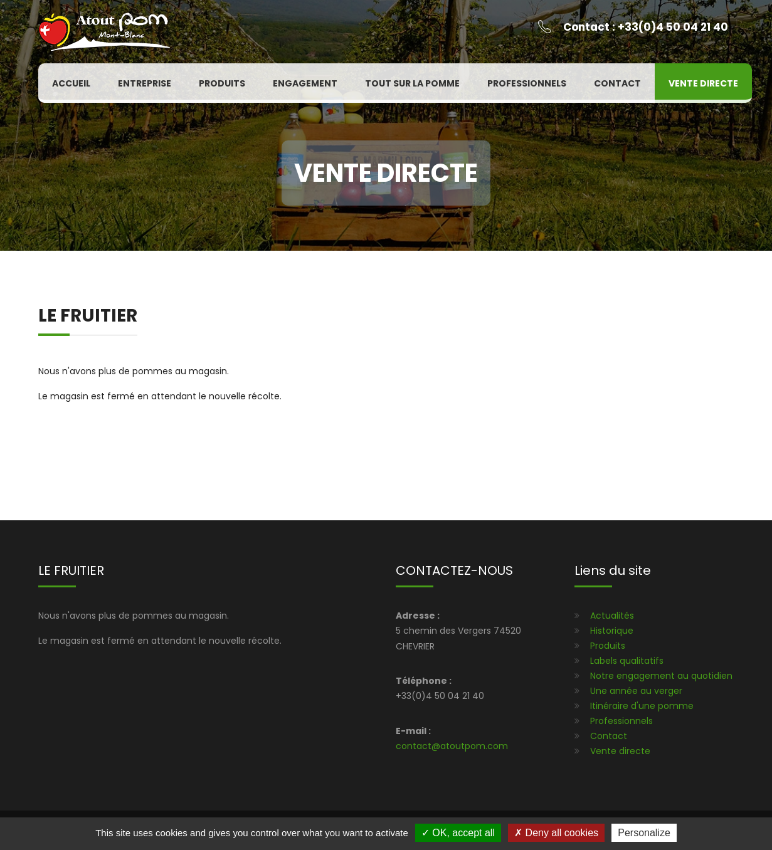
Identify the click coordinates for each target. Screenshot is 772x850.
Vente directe (703, 83)
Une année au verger (636, 691)
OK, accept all (458, 832)
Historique (611, 630)
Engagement (305, 83)
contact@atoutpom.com (452, 746)
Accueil (71, 83)
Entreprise (144, 83)
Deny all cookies (556, 832)
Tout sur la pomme (412, 83)
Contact (617, 83)
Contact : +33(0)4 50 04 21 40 (645, 26)
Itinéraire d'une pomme (642, 706)
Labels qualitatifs (627, 660)
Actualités (612, 615)
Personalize (644, 832)
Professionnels (526, 83)
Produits (222, 83)
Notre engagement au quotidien (661, 675)
